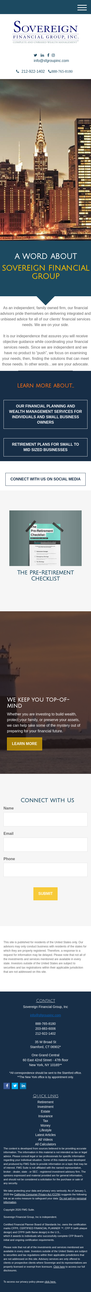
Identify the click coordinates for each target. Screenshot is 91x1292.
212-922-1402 (30, 71)
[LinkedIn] (42, 55)
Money (45, 1125)
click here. (50, 1281)
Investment (45, 1107)
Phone (9, 859)
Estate (45, 1111)
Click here (59, 1266)
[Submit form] (45, 893)
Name (9, 808)
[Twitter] (35, 55)
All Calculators (45, 1144)
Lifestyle (45, 1130)
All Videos (45, 1139)
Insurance (45, 1116)
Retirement (45, 1102)
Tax (45, 1121)
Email (9, 834)
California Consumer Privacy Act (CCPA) (37, 1194)
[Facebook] (48, 55)
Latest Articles (45, 1135)
